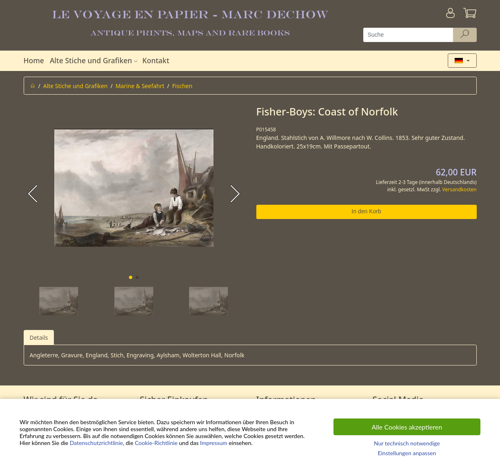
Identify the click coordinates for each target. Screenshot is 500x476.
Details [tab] (39, 337)
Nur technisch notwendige (407, 443)
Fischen (182, 86)
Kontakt (155, 60)
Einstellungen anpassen (407, 452)
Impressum (213, 442)
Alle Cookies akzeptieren (407, 427)
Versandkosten (459, 189)
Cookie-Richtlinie (156, 442)
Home (34, 60)
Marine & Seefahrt (140, 86)
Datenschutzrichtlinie (96, 442)
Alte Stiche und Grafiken (95, 60)
